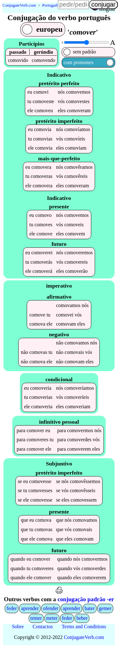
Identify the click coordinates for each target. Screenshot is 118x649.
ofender (51, 609)
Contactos (43, 627)
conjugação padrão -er (86, 600)
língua (107, 8)
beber (82, 619)
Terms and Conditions (84, 627)
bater (90, 609)
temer (36, 619)
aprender (30, 609)
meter (52, 619)
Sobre (18, 627)
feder (12, 609)
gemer (105, 609)
